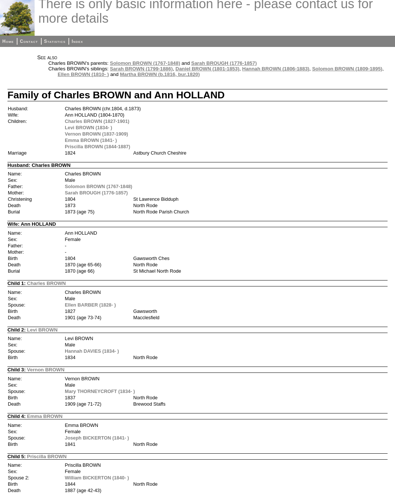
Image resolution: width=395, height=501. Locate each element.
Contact (29, 41)
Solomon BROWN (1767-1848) (145, 63)
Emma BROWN (45, 416)
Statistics (54, 41)
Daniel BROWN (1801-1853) (208, 69)
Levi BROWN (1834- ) (88, 127)
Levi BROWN (42, 330)
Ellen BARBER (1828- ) (90, 305)
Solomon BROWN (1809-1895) (347, 69)
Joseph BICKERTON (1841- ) (97, 438)
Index (77, 41)
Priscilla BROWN (47, 456)
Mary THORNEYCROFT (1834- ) (100, 391)
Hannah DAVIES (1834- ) (92, 351)
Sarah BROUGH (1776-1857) (224, 63)
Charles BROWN (46, 283)
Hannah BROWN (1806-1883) (275, 69)
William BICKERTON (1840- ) (97, 478)
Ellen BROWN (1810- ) (83, 74)
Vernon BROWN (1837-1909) (96, 134)
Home (8, 41)
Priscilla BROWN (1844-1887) (97, 146)
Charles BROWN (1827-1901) (97, 121)
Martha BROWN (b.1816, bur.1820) (160, 74)
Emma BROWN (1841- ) (91, 140)
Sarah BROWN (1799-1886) (141, 69)
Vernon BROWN (46, 369)
